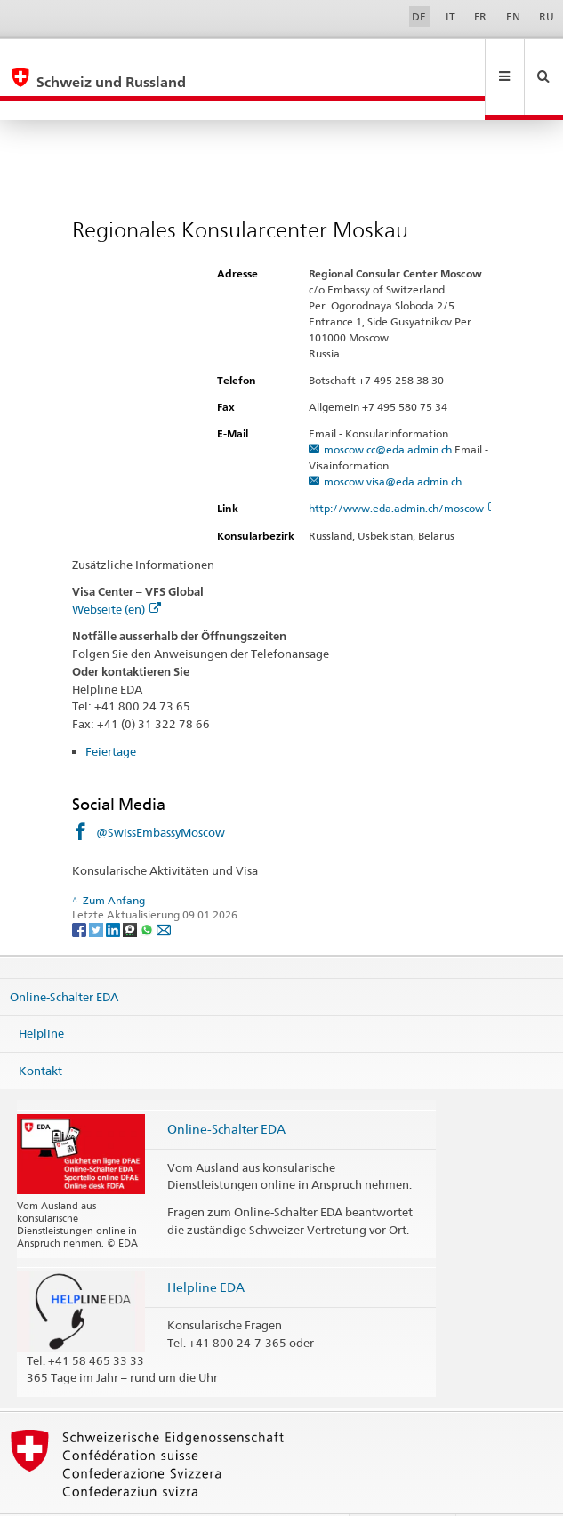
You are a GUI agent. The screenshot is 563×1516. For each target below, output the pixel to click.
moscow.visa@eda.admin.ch (393, 443)
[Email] (164, 890)
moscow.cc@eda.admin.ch (388, 411)
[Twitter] (97, 890)
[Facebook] (80, 890)
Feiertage (110, 713)
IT (450, 16)
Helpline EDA (206, 1248)
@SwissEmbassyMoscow (160, 794)
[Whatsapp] (148, 890)
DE (419, 16)
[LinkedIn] (114, 890)
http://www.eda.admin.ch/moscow (404, 470)
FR (480, 16)
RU (546, 16)
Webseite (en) (116, 571)
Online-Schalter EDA (64, 958)
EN (513, 16)
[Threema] (131, 890)
